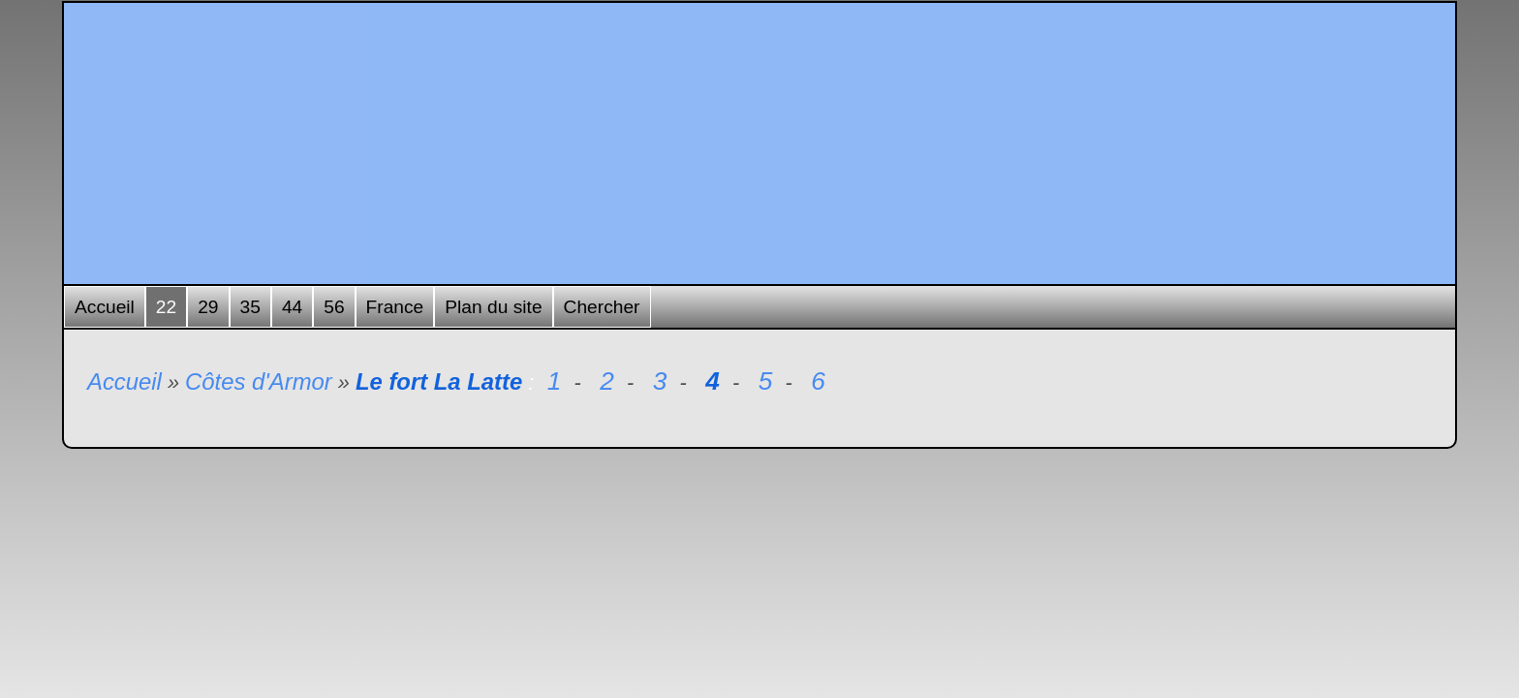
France (395, 307)
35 (250, 307)
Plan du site (493, 307)
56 (334, 307)
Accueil (105, 307)
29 (208, 307)
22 (166, 307)
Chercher (602, 307)
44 (292, 307)
